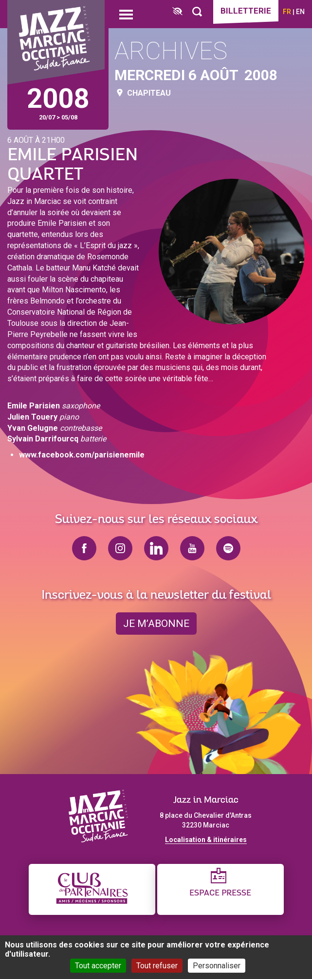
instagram (120, 548)
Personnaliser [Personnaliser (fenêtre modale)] (216, 965)
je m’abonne (156, 623)
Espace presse (220, 893)
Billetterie (245, 11)
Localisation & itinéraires (206, 840)
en (300, 12)
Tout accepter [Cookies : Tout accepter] (98, 965)
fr (287, 12)
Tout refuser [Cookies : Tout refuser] (157, 965)
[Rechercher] (197, 12)
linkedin (156, 548)
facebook (84, 548)
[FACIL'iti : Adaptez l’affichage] (177, 12)
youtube (192, 548)
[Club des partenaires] (92, 889)
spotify (228, 548)
